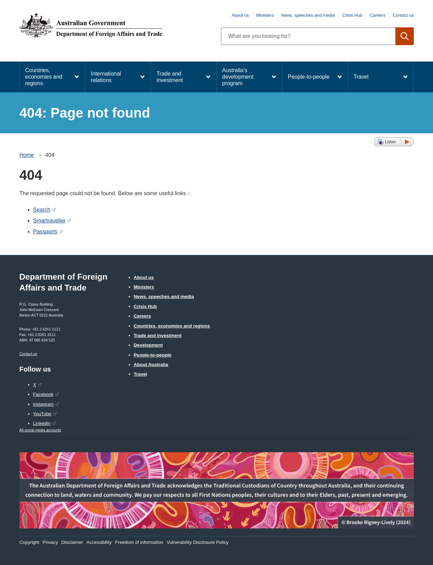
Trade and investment (169, 77)
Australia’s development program (238, 76)
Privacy (50, 542)
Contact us (403, 15)
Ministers (265, 15)
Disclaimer (72, 542)
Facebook (43, 394)
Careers (377, 15)
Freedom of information (139, 542)
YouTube (42, 413)
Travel (361, 77)
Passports (45, 231)
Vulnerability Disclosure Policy (198, 542)
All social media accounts (40, 430)
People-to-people (309, 77)
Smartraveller (49, 221)
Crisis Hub (352, 15)
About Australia (151, 364)
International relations (106, 77)
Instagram (43, 404)
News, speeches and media (308, 15)
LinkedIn (42, 423)
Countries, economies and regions (44, 76)
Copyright (29, 542)
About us (240, 15)
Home (27, 155)
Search (42, 210)
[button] (393, 141)
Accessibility (99, 542)
